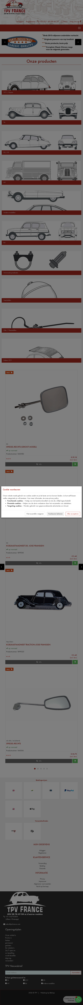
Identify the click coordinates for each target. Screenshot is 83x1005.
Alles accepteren (73, 514)
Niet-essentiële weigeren (35, 514)
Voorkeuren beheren (55, 514)
